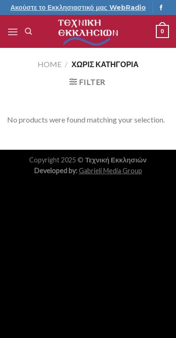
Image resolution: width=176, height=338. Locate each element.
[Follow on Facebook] (161, 8)
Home (49, 64)
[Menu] (12, 31)
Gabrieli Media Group (110, 171)
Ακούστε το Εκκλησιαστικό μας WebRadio (77, 7)
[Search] (28, 31)
